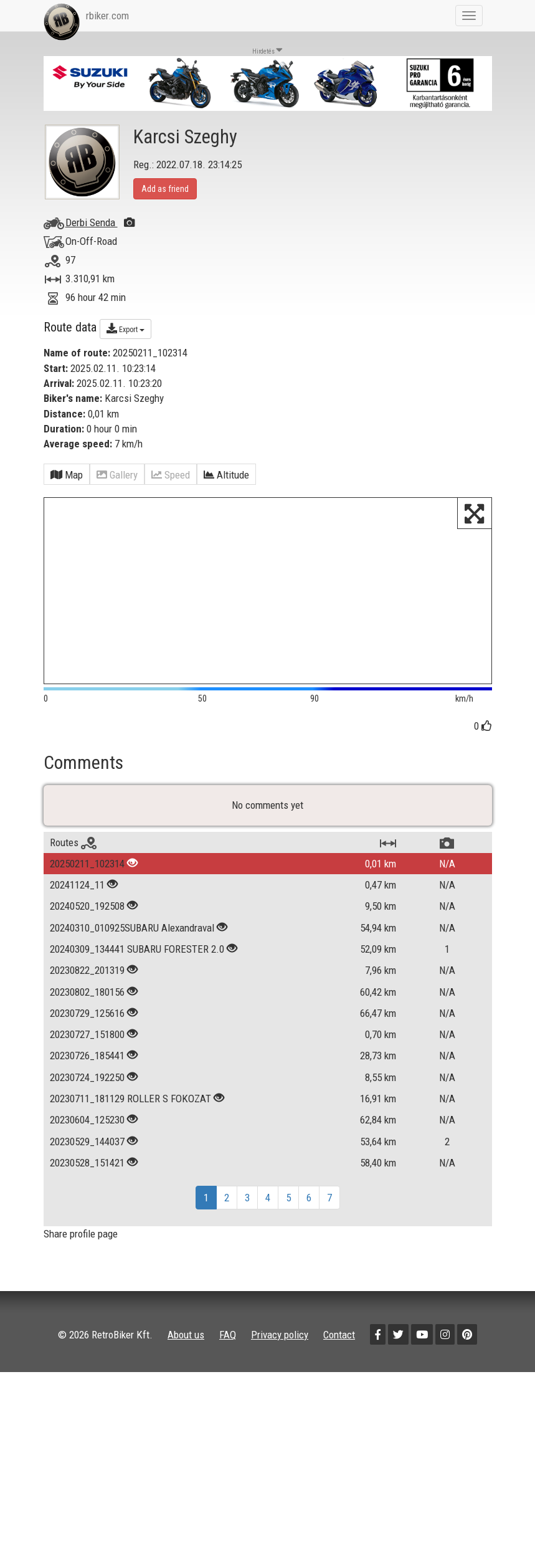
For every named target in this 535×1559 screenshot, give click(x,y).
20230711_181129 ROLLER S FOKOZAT (130, 1116)
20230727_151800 (87, 1052)
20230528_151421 (87, 1180)
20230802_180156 (87, 1009)
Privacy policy (279, 1352)
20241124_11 (77, 903)
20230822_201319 (87, 988)
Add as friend (165, 189)
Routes (73, 860)
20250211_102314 (87, 881)
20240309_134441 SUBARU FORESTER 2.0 (138, 966)
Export (125, 328)
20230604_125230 (87, 1138)
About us (186, 1352)
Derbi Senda (100, 222)
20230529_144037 (87, 1159)
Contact (339, 1352)
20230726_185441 (87, 1073)
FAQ (227, 1352)
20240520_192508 (87, 924)
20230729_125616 (87, 1030)
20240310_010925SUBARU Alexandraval (132, 945)
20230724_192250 (87, 1095)
